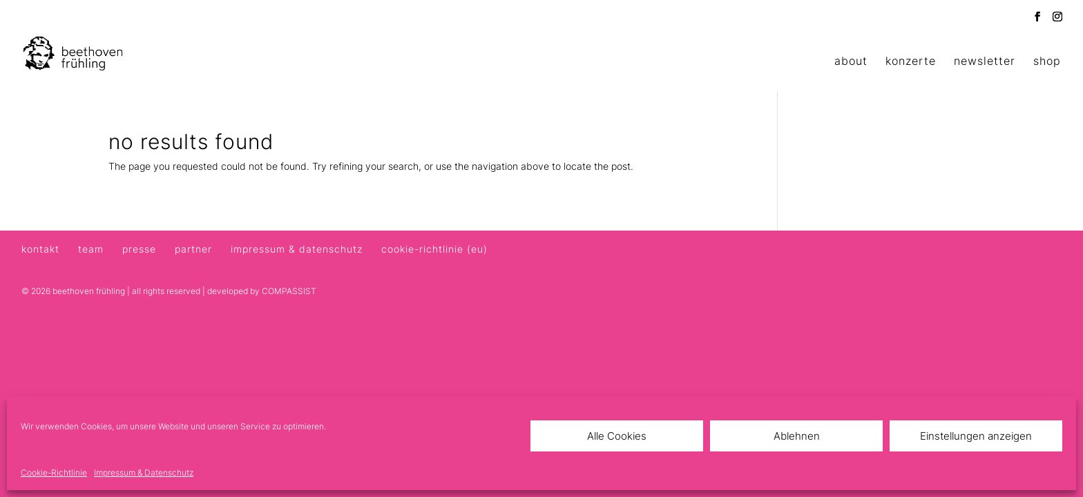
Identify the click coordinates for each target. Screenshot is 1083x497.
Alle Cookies (616, 435)
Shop (1047, 62)
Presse (139, 249)
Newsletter (984, 62)
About (851, 62)
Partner (193, 249)
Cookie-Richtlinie (54, 472)
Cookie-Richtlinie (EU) (434, 249)
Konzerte (910, 62)
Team (91, 249)
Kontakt (40, 249)
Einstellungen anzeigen (976, 435)
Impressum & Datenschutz (143, 472)
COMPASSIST (289, 291)
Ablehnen (797, 435)
